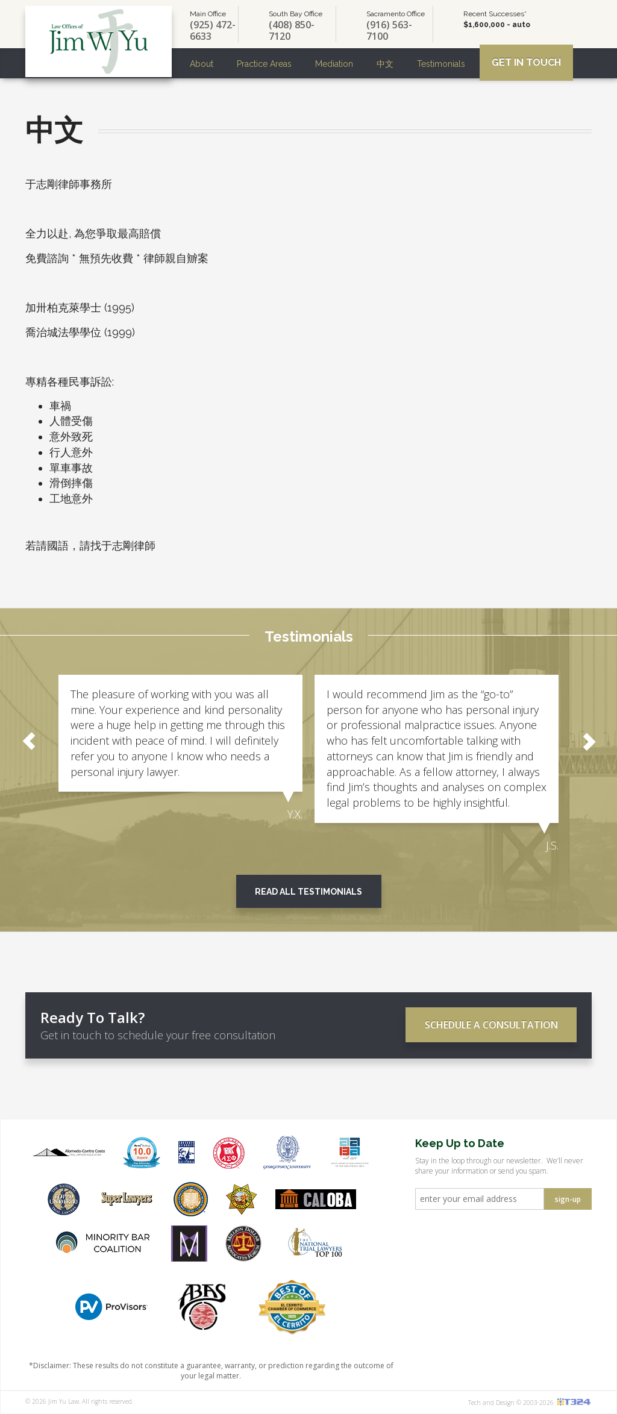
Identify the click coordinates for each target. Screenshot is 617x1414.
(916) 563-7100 (389, 30)
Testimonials (441, 64)
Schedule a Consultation (491, 1024)
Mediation (334, 64)
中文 (385, 64)
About (201, 64)
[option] (180, 748)
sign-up (568, 1199)
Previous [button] (29, 741)
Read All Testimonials (308, 891)
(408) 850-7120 (292, 30)
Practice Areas (264, 64)
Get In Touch (526, 62)
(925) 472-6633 (213, 30)
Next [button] (588, 741)
